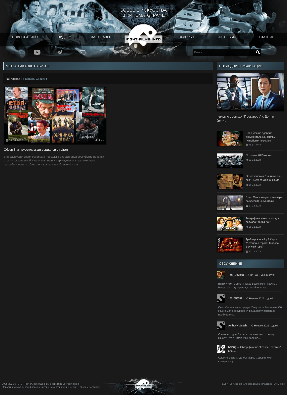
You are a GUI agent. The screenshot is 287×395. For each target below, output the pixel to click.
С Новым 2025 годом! (259, 298)
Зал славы (100, 37)
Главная (14, 78)
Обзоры (186, 37)
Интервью (226, 37)
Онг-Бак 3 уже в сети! (261, 274)
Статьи (265, 37)
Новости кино (25, 37)
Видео (63, 37)
